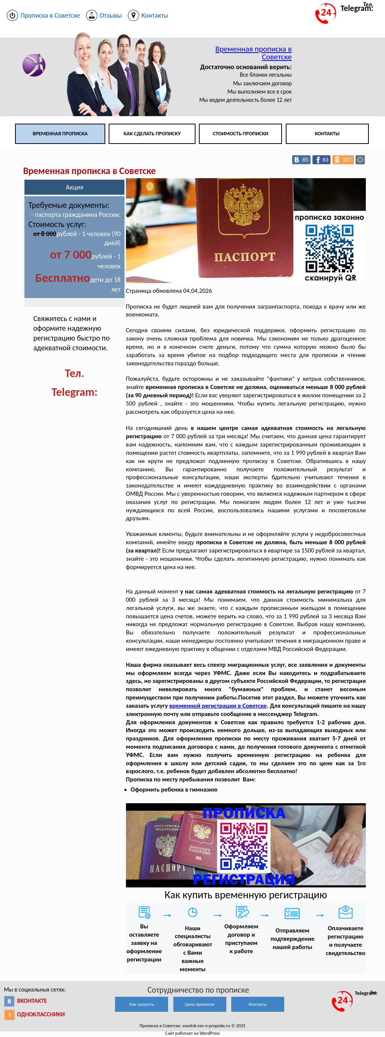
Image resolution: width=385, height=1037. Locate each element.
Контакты (327, 133)
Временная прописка (60, 133)
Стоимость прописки (240, 133)
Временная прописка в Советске (253, 53)
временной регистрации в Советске (218, 706)
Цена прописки (200, 1004)
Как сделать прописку (152, 133)
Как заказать (141, 1004)
